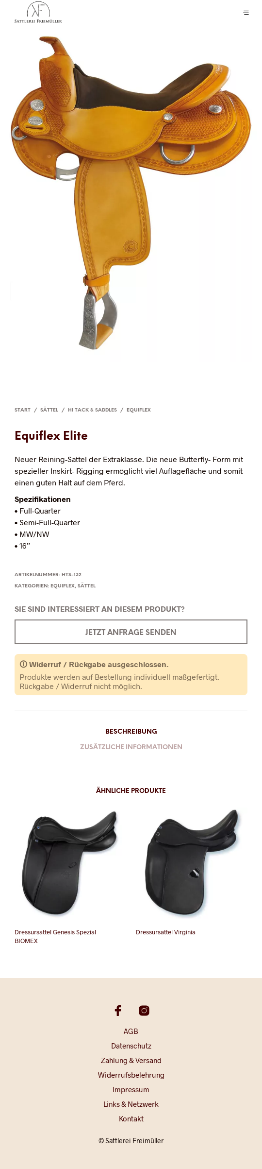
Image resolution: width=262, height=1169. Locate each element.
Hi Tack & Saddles (92, 410)
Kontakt (131, 1118)
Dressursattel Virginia (166, 932)
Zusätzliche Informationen (131, 747)
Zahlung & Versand (131, 1060)
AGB (131, 1031)
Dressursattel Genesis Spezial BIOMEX (55, 936)
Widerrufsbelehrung (131, 1074)
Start (23, 410)
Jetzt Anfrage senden (131, 633)
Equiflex (139, 410)
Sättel (49, 410)
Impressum (131, 1089)
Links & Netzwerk (131, 1104)
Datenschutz (131, 1045)
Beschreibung (131, 732)
